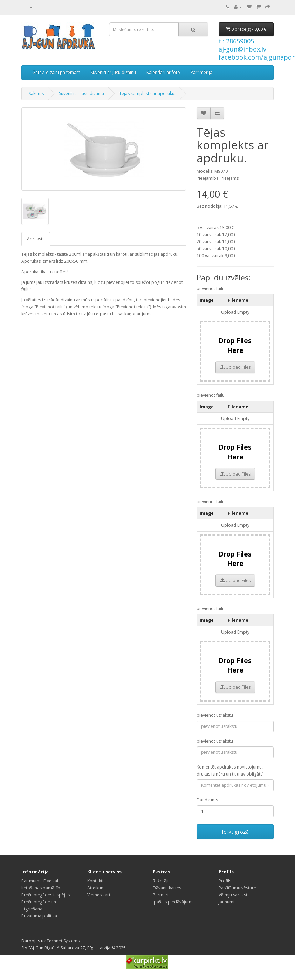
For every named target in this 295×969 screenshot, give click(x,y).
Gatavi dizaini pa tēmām (56, 72)
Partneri (161, 895)
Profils (225, 881)
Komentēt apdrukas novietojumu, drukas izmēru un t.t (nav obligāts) (230, 770)
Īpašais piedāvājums (173, 902)
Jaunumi (226, 902)
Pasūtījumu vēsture (237, 888)
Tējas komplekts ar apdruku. (147, 93)
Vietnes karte (100, 895)
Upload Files (235, 367)
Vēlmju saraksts (234, 895)
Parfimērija (201, 72)
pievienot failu (211, 289)
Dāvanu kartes (167, 888)
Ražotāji (161, 881)
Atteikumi (96, 888)
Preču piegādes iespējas (45, 895)
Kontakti (95, 881)
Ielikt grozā (235, 831)
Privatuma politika (39, 916)
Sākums (36, 93)
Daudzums (207, 800)
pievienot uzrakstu (215, 715)
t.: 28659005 (236, 41)
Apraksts (35, 239)
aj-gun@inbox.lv (242, 49)
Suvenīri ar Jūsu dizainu (113, 72)
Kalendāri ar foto (163, 72)
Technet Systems (63, 941)
